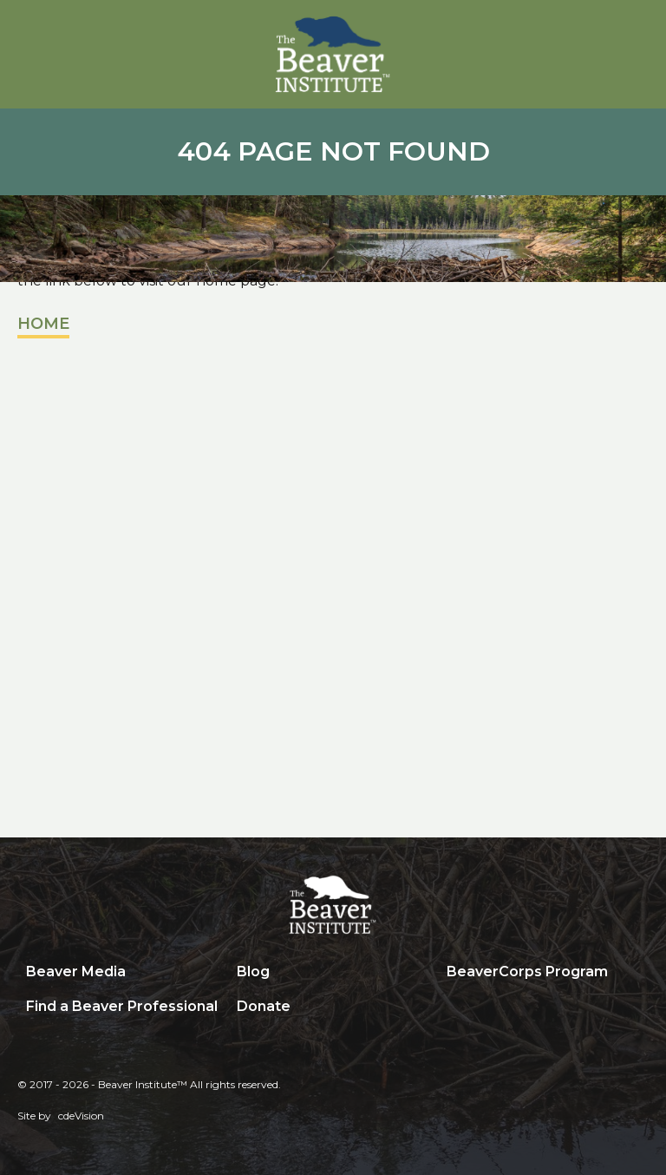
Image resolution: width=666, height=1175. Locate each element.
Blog (253, 971)
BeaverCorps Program (527, 971)
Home (43, 323)
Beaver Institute (333, 54)
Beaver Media (76, 971)
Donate (264, 1006)
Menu (636, 32)
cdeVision (81, 1115)
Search (451, 1007)
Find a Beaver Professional (122, 1006)
